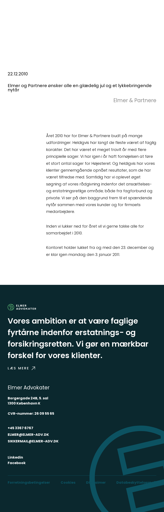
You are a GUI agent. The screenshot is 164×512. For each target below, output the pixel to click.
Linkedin (15, 457)
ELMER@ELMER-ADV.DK (28, 434)
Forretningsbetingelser (29, 482)
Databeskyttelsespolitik (138, 482)
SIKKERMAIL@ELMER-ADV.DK (33, 441)
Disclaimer (96, 482)
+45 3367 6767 (20, 428)
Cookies (68, 482)
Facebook (17, 462)
